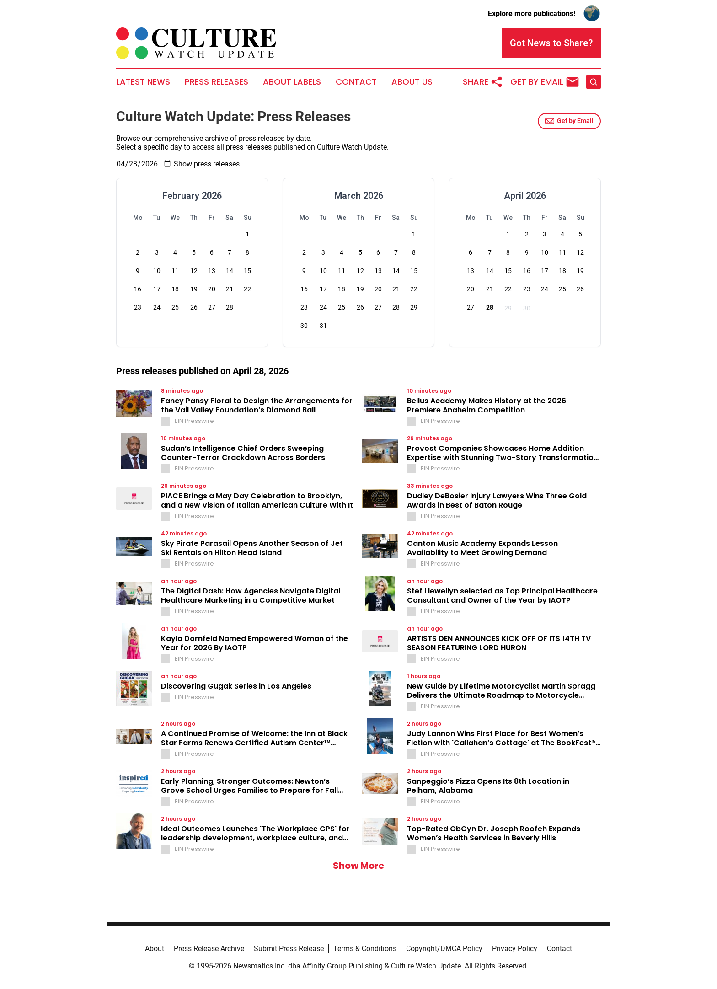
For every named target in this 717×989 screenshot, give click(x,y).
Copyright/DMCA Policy (444, 948)
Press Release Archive (209, 948)
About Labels (292, 82)
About (154, 948)
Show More (358, 865)
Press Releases (216, 82)
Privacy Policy (514, 948)
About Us (412, 82)
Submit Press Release (289, 948)
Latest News (143, 82)
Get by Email (569, 121)
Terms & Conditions (364, 948)
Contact (356, 82)
